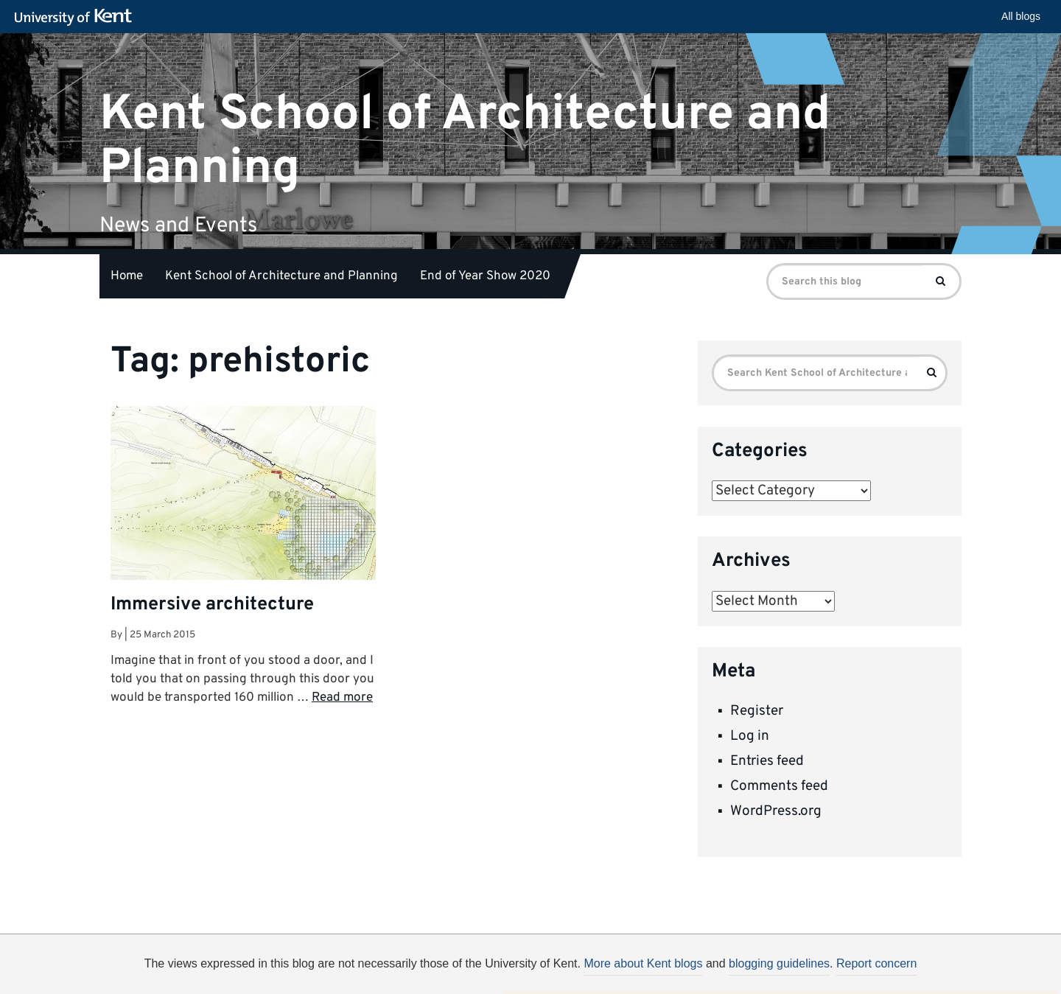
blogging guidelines (779, 963)
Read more (342, 698)
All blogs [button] (1020, 16)
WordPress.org (776, 811)
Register (756, 711)
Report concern (876, 963)
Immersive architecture (212, 605)
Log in (749, 736)
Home (127, 276)
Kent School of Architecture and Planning (464, 141)
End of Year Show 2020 (485, 276)
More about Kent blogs (643, 963)
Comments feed (779, 786)
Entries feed (767, 761)
